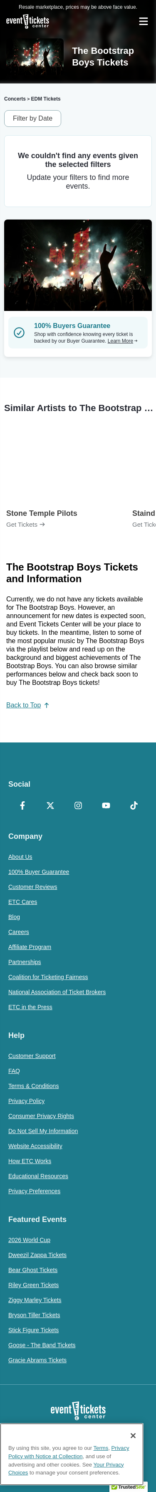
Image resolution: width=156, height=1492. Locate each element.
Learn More (123, 341)
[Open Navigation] (143, 21)
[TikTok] (134, 806)
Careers (18, 932)
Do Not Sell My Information (43, 1131)
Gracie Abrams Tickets (37, 1360)
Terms (101, 1448)
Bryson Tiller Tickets (34, 1315)
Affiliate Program (29, 947)
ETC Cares (22, 902)
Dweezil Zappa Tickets (37, 1255)
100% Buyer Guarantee (38, 871)
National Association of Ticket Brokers (57, 992)
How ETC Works (29, 1161)
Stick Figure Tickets (33, 1330)
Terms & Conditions (33, 1086)
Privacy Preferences (34, 1191)
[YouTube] (106, 806)
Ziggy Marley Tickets (35, 1300)
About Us (20, 856)
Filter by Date (32, 118)
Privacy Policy (26, 1101)
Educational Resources (38, 1176)
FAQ (14, 1071)
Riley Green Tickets (33, 1285)
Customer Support (32, 1056)
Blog (14, 917)
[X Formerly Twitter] (50, 806)
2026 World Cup (29, 1240)
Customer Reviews (32, 887)
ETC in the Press (30, 1007)
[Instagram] (78, 806)
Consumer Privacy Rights (41, 1116)
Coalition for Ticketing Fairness (48, 977)
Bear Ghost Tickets (32, 1270)
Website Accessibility (35, 1146)
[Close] (133, 1435)
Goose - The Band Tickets (42, 1345)
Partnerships (24, 962)
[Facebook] (22, 806)
